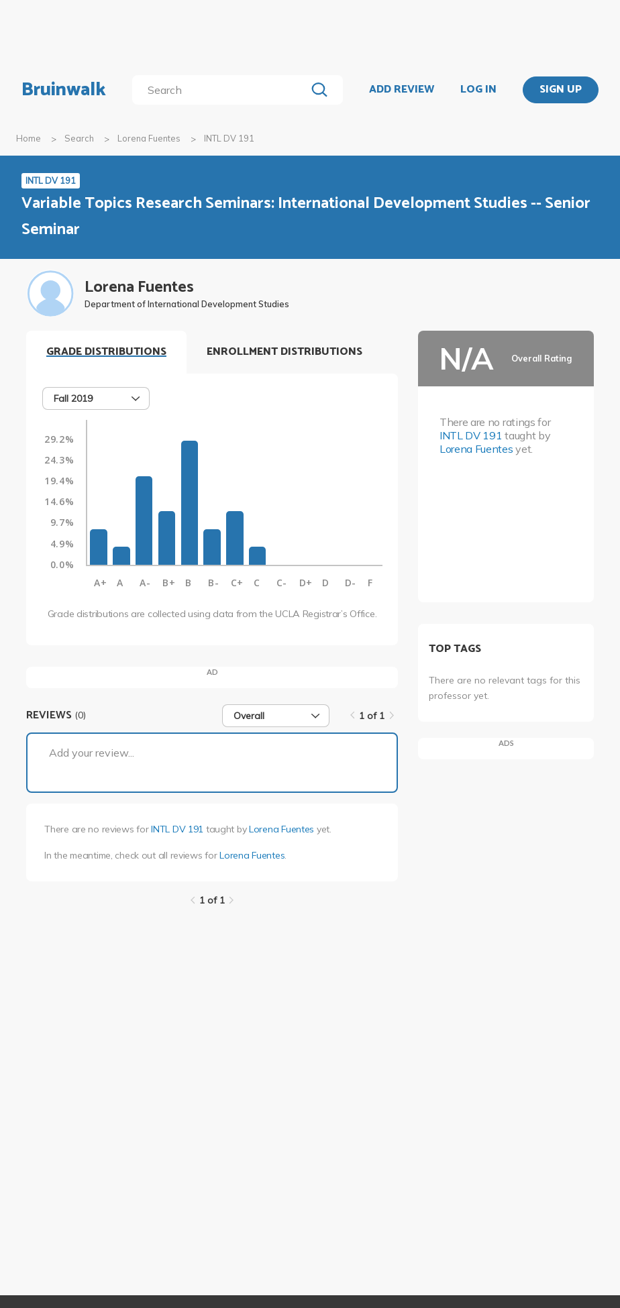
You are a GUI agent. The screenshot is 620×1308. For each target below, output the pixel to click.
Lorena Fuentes (148, 138)
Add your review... (91, 752)
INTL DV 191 (177, 829)
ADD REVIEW (401, 90)
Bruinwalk (63, 90)
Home (28, 138)
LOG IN (478, 90)
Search (79, 138)
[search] (222, 90)
